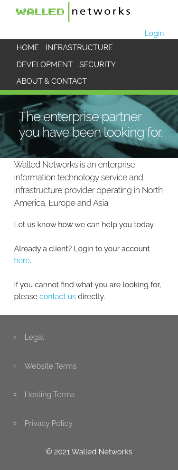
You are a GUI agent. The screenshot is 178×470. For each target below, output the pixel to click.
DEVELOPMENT (44, 64)
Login (154, 33)
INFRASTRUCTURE (79, 47)
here (21, 260)
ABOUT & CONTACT (51, 81)
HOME (27, 47)
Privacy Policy (48, 423)
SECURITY (97, 64)
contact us (57, 296)
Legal (34, 337)
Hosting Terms (49, 394)
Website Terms (50, 366)
